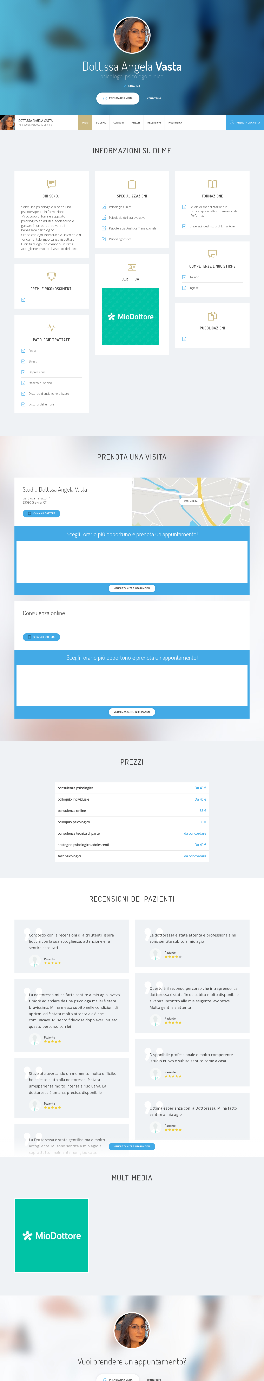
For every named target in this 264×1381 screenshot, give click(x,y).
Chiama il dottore (41, 514)
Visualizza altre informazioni (132, 1146)
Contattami (154, 98)
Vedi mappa (191, 501)
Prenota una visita (245, 122)
